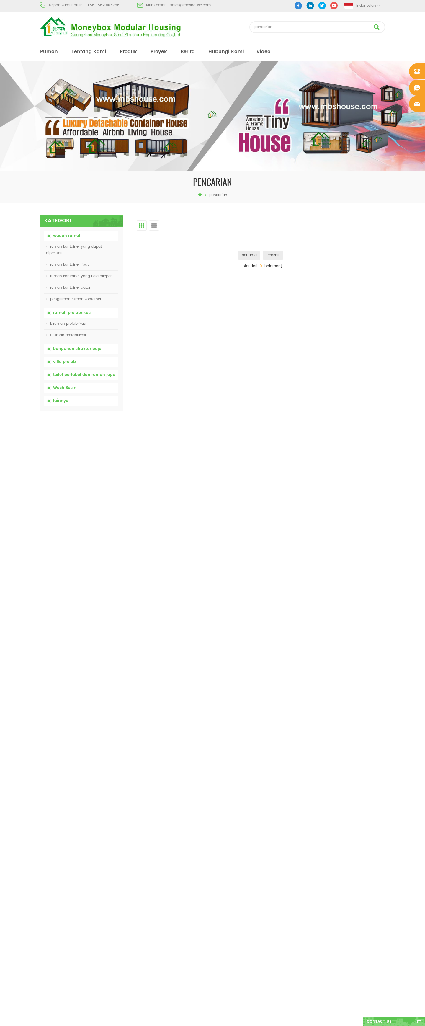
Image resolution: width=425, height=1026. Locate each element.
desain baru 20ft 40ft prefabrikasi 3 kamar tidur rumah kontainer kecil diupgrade (95, 608)
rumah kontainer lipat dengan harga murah (91, 509)
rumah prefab (221, 833)
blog (44, 886)
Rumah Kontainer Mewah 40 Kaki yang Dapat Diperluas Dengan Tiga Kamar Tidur (94, 673)
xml (43, 907)
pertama (249, 255)
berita (188, 51)
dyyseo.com (304, 1016)
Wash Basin (64, 388)
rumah (49, 51)
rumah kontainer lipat (67, 264)
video (263, 51)
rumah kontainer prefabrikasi (234, 865)
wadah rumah (67, 236)
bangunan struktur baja (77, 349)
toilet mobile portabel (228, 886)
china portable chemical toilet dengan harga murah (96, 444)
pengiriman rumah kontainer (73, 299)
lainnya (60, 401)
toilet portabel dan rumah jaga (84, 375)
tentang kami (88, 51)
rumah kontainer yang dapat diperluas (74, 250)
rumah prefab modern (229, 854)
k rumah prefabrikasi (66, 323)
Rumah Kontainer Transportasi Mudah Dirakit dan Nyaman (96, 575)
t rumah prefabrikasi (66, 335)
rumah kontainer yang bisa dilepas (79, 276)
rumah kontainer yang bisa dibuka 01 (242, 929)
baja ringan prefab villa (230, 907)
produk (128, 51)
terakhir (273, 255)
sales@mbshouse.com (190, 5)
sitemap (47, 897)
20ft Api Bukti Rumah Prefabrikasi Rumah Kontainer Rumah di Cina (94, 542)
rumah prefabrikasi (72, 313)
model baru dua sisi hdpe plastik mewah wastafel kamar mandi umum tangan (95, 641)
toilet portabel (221, 844)
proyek (159, 51)
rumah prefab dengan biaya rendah (241, 875)
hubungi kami (226, 51)
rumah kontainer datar (68, 287)
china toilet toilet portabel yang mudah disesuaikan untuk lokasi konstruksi (95, 477)
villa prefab (64, 362)
